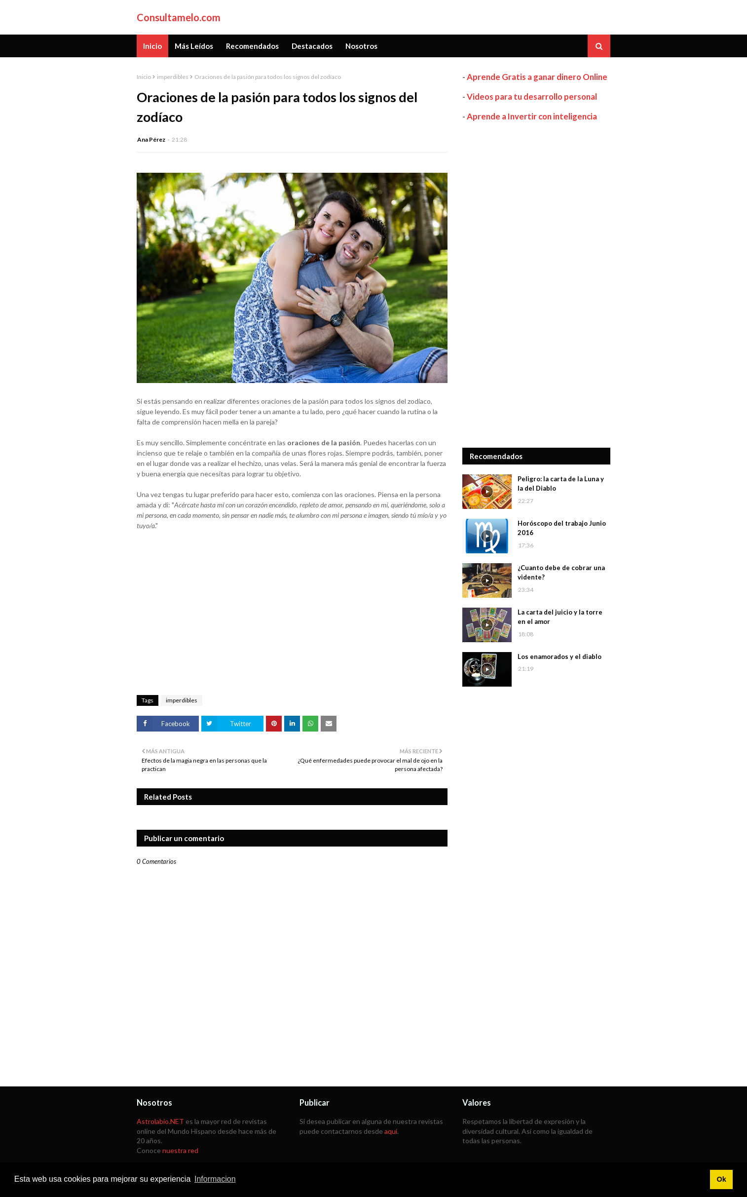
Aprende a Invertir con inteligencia (532, 116)
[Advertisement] (536, 285)
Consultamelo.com (179, 17)
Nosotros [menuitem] (361, 45)
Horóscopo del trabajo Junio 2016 (562, 528)
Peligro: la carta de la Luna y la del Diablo (561, 484)
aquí (390, 1131)
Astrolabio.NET (160, 1121)
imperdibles (172, 76)
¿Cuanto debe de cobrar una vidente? (561, 572)
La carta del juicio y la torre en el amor (560, 617)
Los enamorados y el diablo (559, 656)
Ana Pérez (151, 139)
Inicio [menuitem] (152, 45)
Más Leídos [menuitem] (194, 45)
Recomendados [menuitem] (252, 45)
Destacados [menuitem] (312, 45)
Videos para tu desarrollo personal (532, 96)
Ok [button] (721, 1179)
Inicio (144, 76)
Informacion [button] (215, 1179)
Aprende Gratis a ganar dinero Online (537, 77)
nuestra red (180, 1150)
